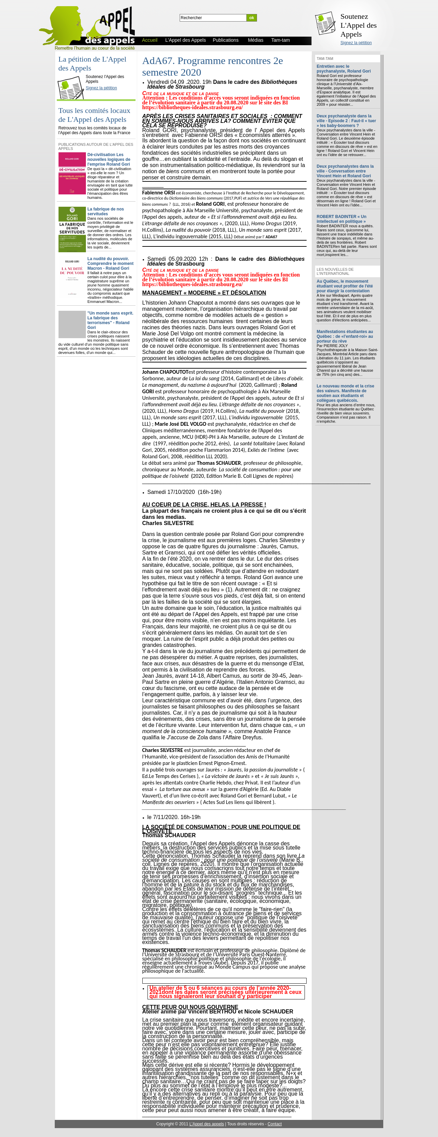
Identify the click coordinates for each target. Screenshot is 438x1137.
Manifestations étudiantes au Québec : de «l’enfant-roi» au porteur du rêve (345, 336)
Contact (275, 1124)
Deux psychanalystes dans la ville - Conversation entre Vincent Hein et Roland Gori (345, 171)
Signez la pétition (356, 42)
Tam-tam (325, 58)
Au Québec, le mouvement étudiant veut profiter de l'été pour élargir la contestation (345, 286)
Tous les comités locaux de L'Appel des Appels (94, 115)
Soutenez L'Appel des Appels (358, 25)
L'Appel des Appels (72, 70)
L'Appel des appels (206, 1124)
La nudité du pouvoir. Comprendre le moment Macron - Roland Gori (111, 263)
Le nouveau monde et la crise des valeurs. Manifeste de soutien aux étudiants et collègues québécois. (345, 393)
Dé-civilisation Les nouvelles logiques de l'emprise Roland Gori (109, 159)
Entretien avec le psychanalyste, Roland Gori (344, 69)
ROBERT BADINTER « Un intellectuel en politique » (341, 219)
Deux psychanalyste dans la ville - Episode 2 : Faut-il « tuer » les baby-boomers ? (346, 121)
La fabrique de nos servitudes (106, 211)
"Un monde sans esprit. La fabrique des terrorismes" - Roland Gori (110, 320)
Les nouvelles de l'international (335, 271)
